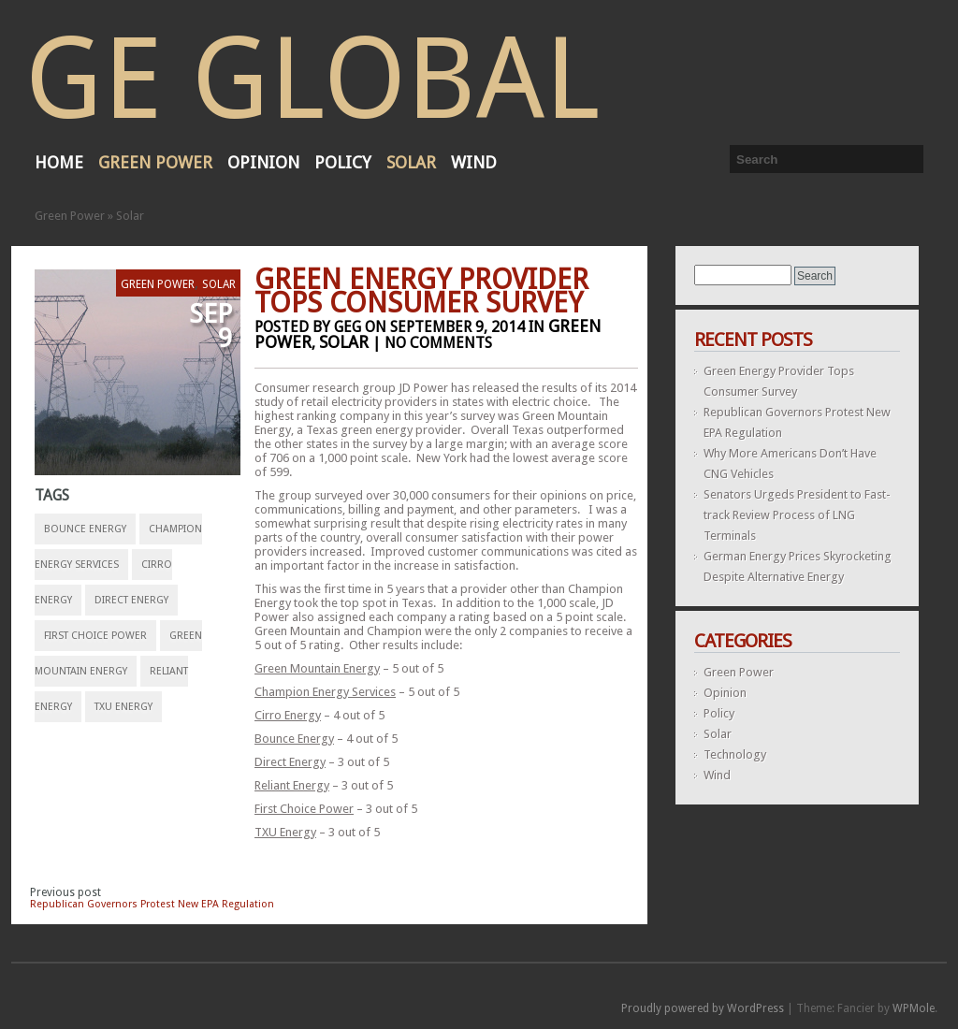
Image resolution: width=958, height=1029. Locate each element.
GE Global (312, 79)
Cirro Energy (287, 715)
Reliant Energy (291, 785)
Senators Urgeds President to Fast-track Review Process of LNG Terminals (797, 515)
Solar (411, 162)
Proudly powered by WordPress (702, 1008)
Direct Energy (131, 600)
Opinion (263, 162)
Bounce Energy (85, 529)
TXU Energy (123, 707)
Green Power (155, 162)
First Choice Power (95, 636)
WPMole (914, 1008)
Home (59, 162)
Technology (735, 754)
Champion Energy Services (325, 692)
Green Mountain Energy (317, 668)
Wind (474, 162)
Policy (342, 162)
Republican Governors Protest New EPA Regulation (152, 904)
